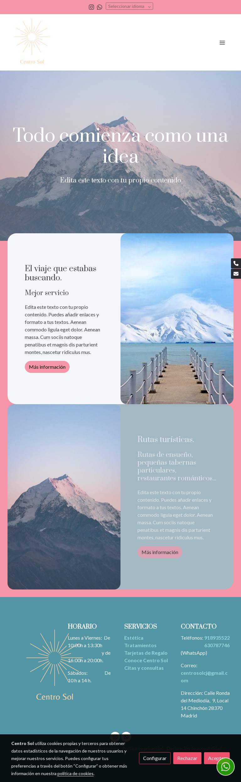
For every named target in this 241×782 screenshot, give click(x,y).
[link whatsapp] (99, 7)
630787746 (217, 645)
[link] (32, 42)
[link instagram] (91, 7)
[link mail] (236, 274)
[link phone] (236, 263)
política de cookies (75, 773)
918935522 (217, 638)
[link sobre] (36, 666)
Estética (133, 638)
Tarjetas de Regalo (146, 653)
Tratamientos (140, 645)
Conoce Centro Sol (146, 660)
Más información (47, 367)
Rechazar (187, 758)
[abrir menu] (222, 42)
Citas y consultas (144, 668)
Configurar (155, 758)
